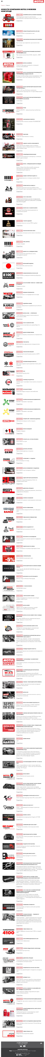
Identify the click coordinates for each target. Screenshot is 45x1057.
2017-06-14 (19, 439)
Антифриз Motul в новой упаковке (32, 14)
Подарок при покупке (29, 843)
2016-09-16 (19, 1008)
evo (24, 371)
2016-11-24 (19, 546)
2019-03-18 (19, 196)
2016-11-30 (19, 536)
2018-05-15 (19, 282)
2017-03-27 (19, 795)
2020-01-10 (19, 143)
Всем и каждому (27, 428)
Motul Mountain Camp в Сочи (30, 625)
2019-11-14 (19, 154)
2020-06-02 (19, 97)
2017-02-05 (19, 929)
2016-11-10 (19, 555)
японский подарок (28, 263)
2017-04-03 (19, 468)
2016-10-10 (19, 586)
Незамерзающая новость (29, 361)
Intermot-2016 (26, 977)
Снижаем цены (27, 555)
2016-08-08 (19, 659)
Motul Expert (26, 605)
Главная (2, 5)
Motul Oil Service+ (27, 63)
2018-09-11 (19, 263)
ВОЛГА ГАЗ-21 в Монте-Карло (30, 207)
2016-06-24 (19, 748)
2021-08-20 (19, 39)
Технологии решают (28, 351)
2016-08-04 (19, 681)
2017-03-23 (19, 824)
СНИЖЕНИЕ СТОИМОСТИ (28, 904)
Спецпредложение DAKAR (29, 154)
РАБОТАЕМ (25, 134)
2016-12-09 (19, 843)
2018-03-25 (19, 332)
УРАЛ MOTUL (26, 342)
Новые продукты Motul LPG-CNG (31, 31)
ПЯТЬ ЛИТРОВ (26, 241)
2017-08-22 (19, 399)
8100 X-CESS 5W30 (27, 196)
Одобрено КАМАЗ (27, 303)
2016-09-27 (19, 605)
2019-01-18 (19, 220)
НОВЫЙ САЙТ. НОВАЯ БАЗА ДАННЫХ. (31, 418)
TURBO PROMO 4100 (27, 929)
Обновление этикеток (29, 119)
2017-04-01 (19, 477)
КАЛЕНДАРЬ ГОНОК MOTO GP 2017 (31, 795)
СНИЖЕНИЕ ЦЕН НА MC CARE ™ (30, 824)
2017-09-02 (19, 418)
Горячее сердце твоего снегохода (31, 948)
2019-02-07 (19, 207)
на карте (34, 1050)
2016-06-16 (19, 725)
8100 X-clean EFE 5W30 (28, 322)
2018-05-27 (19, 292)
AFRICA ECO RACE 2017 (28, 805)
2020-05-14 (19, 107)
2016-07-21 (19, 702)
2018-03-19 (19, 342)
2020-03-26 (19, 134)
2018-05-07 (19, 313)
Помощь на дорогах (28, 379)
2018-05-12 (19, 303)
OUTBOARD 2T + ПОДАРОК (29, 458)
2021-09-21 (19, 31)
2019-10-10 (19, 175)
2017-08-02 (19, 428)
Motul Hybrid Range (28, 507)
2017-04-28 (19, 738)
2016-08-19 (19, 635)
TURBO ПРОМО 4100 (27, 1031)
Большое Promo (27, 389)
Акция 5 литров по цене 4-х (30, 175)
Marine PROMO (26, 738)
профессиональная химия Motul (31, 399)
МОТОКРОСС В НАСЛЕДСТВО (29, 536)
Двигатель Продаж (28, 958)
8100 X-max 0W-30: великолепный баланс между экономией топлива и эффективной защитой (28, 891)
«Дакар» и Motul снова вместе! (31, 143)
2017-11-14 (19, 251)
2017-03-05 (19, 853)
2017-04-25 (19, 773)
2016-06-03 (19, 783)
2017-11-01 (19, 371)
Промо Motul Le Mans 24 (29, 185)
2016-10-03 (19, 595)
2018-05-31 (19, 273)
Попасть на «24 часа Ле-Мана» (30, 439)
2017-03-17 (19, 488)
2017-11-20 (19, 361)
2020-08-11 (19, 51)
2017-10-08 (19, 389)
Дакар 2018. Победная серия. (30, 251)
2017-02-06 (19, 507)
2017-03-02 (19, 517)
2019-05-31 (19, 185)
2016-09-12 (19, 998)
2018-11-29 (19, 230)
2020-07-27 (19, 63)
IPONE (24, 107)
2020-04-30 (19, 119)
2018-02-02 (19, 351)
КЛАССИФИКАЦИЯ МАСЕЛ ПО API (30, 938)
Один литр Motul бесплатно (30, 477)
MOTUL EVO (25, 692)
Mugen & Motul (27, 814)
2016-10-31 (19, 565)
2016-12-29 (19, 805)
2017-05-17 (19, 448)
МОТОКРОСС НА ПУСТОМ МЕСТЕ (30, 576)
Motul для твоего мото (29, 853)
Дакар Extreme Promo (28, 332)
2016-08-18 (19, 648)
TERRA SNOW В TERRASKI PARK (30, 517)
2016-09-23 (19, 615)
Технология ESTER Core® (29, 230)
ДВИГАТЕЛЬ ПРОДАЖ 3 (28, 488)
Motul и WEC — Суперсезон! (30, 313)
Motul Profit (26, 773)
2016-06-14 (19, 761)
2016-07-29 (19, 692)
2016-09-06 (19, 1021)
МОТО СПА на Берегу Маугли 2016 (31, 702)
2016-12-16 (19, 814)
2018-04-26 (19, 322)
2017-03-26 (19, 497)
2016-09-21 (19, 625)
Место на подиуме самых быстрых (32, 1021)
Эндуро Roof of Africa (29, 546)
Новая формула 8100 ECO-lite (30, 273)
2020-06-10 (19, 86)
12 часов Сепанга (27, 586)
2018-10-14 (19, 241)
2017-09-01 (19, 379)
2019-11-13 (19, 163)
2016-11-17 (19, 938)
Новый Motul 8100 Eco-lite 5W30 (31, 967)
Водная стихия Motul (28, 292)
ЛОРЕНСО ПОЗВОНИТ (28, 497)
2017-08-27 (19, 409)
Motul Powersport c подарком (31, 468)
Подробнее (19, 20)
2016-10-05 (19, 967)
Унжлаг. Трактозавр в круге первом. (32, 681)
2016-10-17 (19, 958)
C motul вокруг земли (28, 595)
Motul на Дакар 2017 (28, 527)
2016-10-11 (19, 576)
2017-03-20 (19, 834)
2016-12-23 (19, 527)
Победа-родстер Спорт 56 (29, 648)
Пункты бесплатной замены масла (32, 998)
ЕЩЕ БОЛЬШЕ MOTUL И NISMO (30, 834)
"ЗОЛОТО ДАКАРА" (27, 220)
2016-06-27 (19, 713)
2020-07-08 (19, 72)
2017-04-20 (19, 458)
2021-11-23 (19, 14)
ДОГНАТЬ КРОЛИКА (27, 448)
